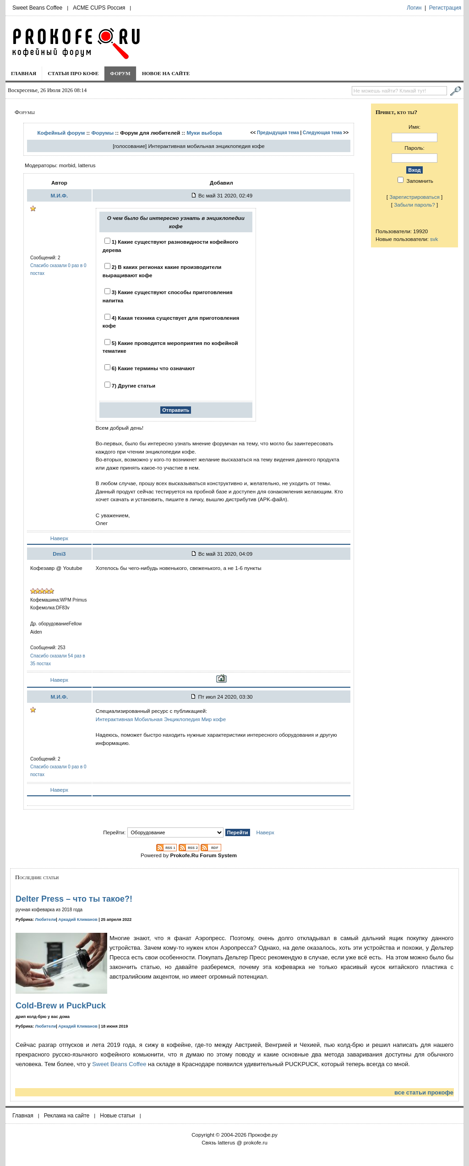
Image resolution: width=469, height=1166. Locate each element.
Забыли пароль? (414, 205)
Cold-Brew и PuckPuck (61, 1005)
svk (434, 239)
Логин (414, 8)
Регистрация (445, 8)
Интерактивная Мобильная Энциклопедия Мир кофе (161, 719)
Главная (23, 73)
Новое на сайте (166, 73)
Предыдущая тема (278, 132)
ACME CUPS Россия (99, 8)
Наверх (59, 538)
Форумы (102, 133)
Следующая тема (322, 132)
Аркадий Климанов (78, 919)
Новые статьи (117, 1115)
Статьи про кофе (73, 73)
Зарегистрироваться (414, 197)
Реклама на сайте (67, 1115)
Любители (45, 919)
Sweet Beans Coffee (37, 8)
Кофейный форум (61, 133)
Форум (120, 73)
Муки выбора (204, 133)
